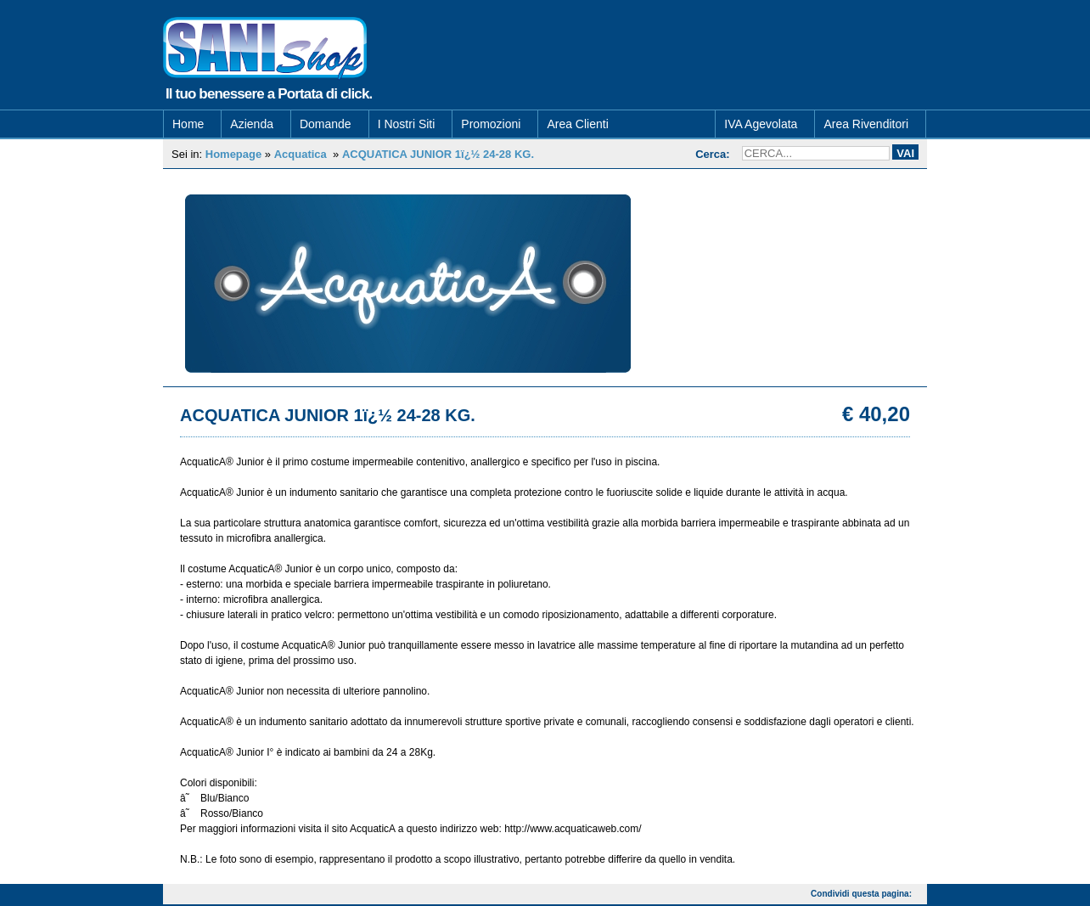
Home (188, 125)
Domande (325, 125)
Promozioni (490, 125)
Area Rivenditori (865, 125)
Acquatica (300, 155)
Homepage (233, 155)
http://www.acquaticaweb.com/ (572, 830)
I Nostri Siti (406, 125)
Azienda (251, 125)
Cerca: (712, 155)
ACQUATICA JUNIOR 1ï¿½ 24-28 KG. (438, 155)
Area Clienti (577, 125)
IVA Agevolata (760, 125)
